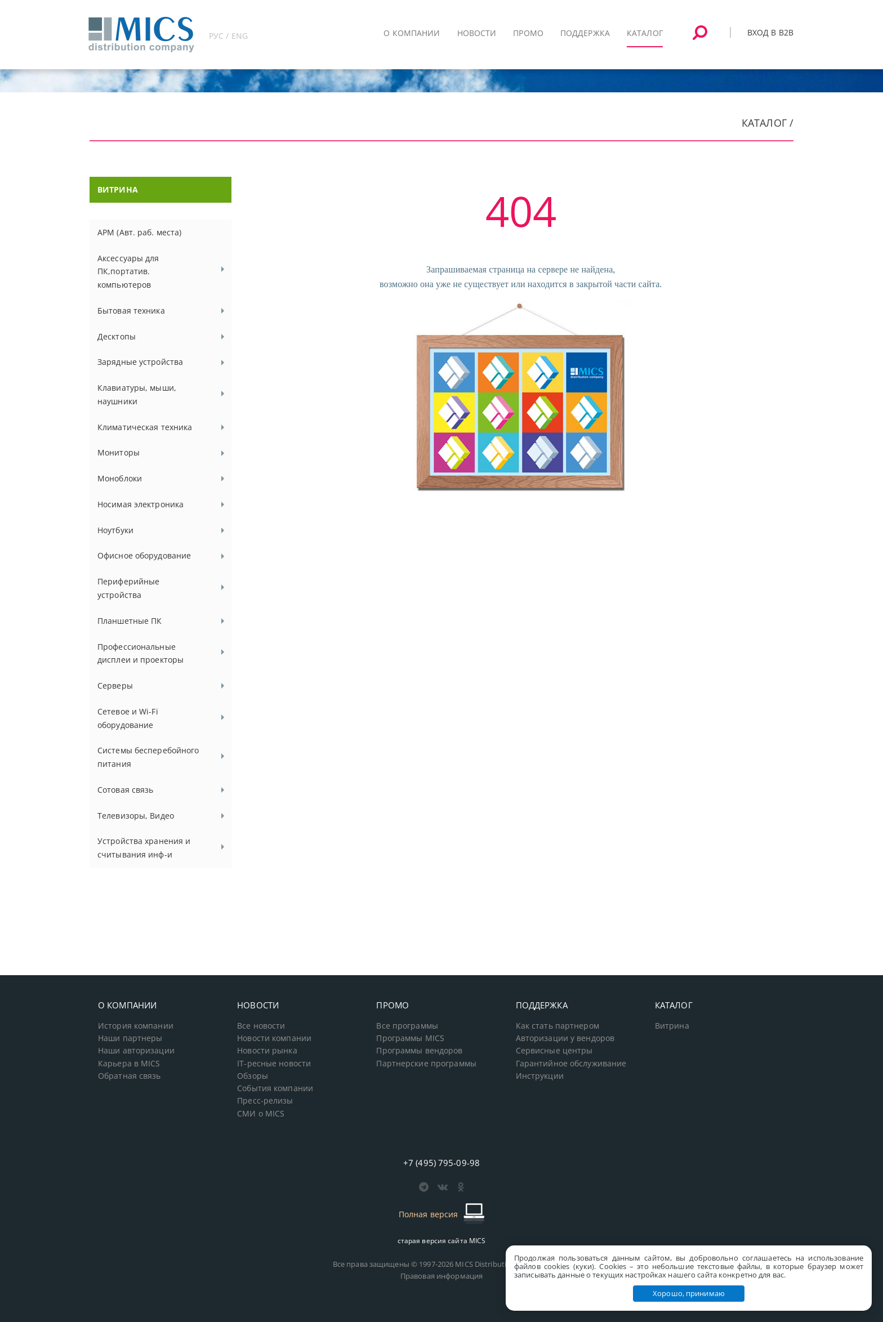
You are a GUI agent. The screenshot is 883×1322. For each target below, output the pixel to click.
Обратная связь (129, 1076)
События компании (275, 1088)
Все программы (407, 1026)
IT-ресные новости (274, 1064)
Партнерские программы (426, 1064)
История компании (135, 1026)
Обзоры (252, 1076)
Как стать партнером (557, 1026)
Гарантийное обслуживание (571, 1064)
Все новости (261, 1026)
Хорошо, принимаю (689, 1293)
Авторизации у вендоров (565, 1038)
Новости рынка (267, 1051)
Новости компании (274, 1038)
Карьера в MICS (129, 1064)
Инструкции (540, 1076)
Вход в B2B (770, 32)
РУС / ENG (228, 35)
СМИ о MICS (260, 1114)
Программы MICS (410, 1038)
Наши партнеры (130, 1038)
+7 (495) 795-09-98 (441, 1162)
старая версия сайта (442, 1240)
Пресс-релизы (265, 1101)
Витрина (672, 1026)
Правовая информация (441, 1276)
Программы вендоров (419, 1051)
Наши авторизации (136, 1051)
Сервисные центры (554, 1051)
